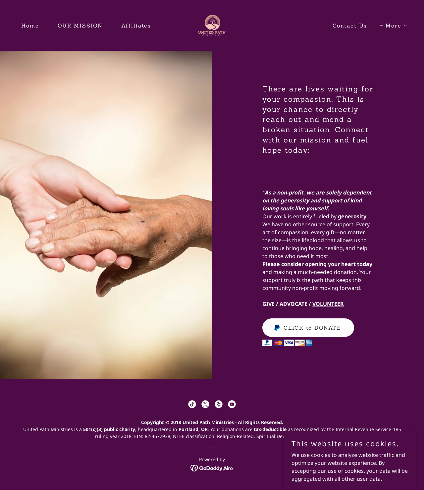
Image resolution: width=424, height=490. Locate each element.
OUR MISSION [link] (80, 25)
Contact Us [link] (350, 25)
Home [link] (30, 25)
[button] (394, 25)
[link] (211, 24)
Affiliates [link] (136, 25)
